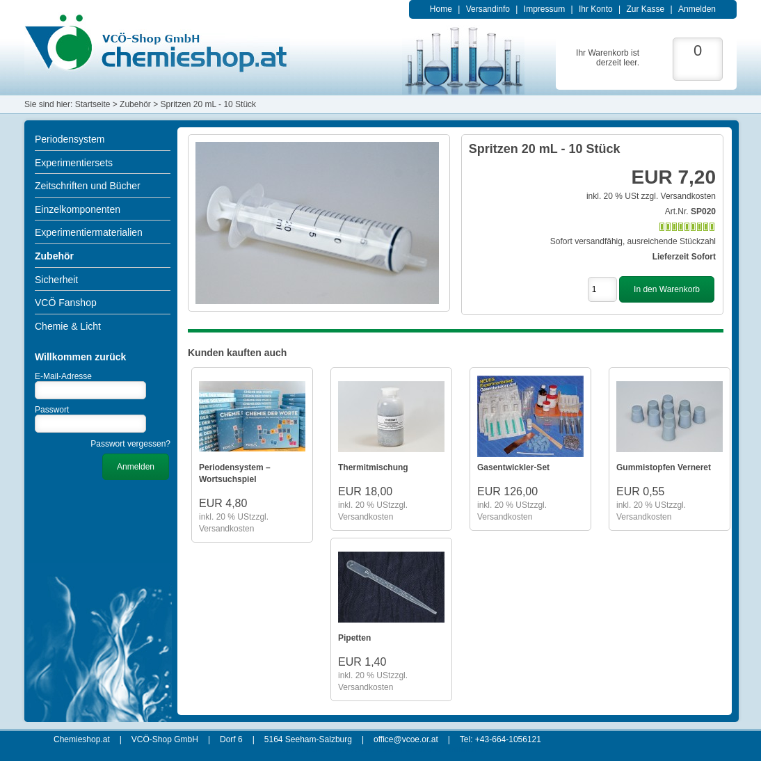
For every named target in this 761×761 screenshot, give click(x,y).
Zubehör (54, 256)
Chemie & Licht (68, 326)
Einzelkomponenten (77, 209)
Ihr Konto (596, 9)
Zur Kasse (645, 9)
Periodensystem (69, 139)
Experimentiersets (74, 162)
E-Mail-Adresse (63, 376)
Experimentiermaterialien (89, 232)
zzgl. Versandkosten (678, 196)
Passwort (52, 410)
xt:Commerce (458, 749)
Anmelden (697, 9)
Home (441, 9)
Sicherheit (56, 279)
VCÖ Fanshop (66, 302)
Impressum (544, 9)
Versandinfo (488, 9)
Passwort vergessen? (130, 444)
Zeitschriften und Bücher (88, 185)
